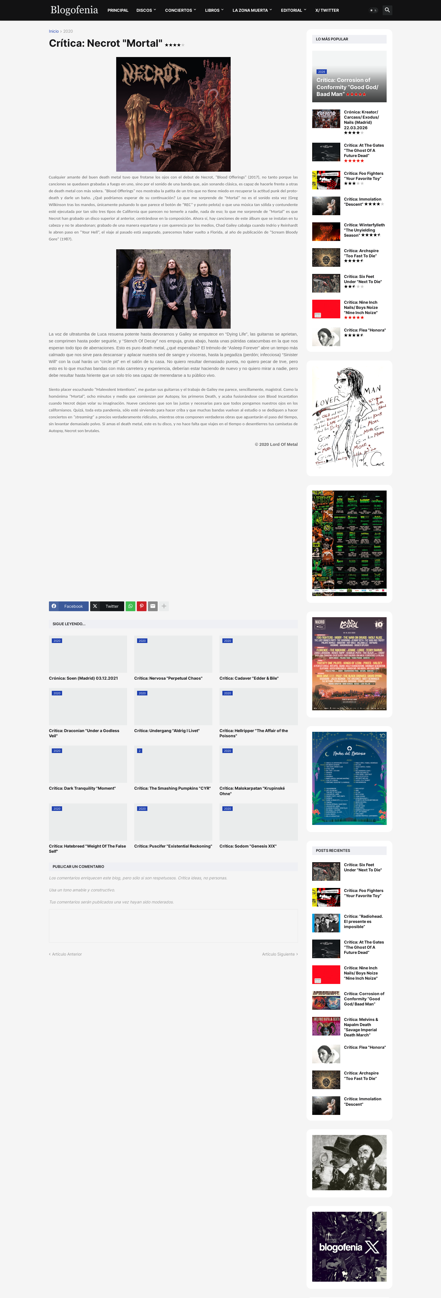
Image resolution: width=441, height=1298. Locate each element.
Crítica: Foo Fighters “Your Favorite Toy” (363, 178)
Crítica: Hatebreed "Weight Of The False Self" (87, 849)
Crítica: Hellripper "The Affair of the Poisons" (253, 733)
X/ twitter (327, 10)
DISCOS (144, 10)
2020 (68, 31)
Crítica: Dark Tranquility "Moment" (82, 788)
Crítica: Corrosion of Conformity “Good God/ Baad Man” (364, 998)
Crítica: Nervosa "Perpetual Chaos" (168, 678)
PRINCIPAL (118, 10)
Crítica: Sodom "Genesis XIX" (248, 846)
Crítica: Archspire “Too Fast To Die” (361, 255)
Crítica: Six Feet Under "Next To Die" (363, 281)
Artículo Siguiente (278, 954)
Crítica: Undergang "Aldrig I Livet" (167, 730)
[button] (373, 10)
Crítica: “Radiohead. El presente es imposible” (363, 921)
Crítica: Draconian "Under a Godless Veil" (84, 733)
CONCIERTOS (178, 10)
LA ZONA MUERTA (250, 10)
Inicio (54, 31)
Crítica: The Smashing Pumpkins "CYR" (172, 788)
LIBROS (212, 10)
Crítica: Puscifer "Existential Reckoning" (173, 846)
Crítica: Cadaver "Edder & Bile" (249, 678)
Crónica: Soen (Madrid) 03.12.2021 (83, 678)
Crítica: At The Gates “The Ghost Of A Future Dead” (364, 152)
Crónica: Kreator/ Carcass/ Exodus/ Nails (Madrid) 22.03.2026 (361, 121)
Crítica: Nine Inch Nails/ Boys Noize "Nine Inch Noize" (361, 309)
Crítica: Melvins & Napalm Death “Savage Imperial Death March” (361, 1027)
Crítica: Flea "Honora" (365, 332)
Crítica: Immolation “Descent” (364, 202)
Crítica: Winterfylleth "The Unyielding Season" (364, 230)
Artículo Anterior (67, 954)
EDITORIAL (291, 10)
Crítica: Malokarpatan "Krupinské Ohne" (252, 791)
